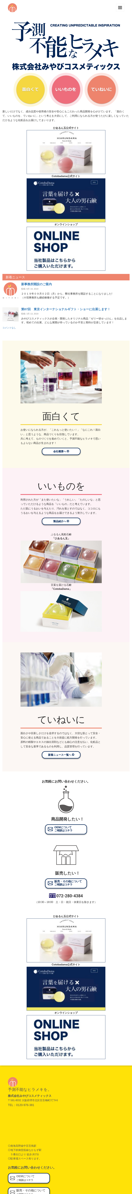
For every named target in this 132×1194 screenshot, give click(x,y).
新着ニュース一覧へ (61, 754)
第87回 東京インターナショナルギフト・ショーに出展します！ (65, 309)
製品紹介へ (61, 521)
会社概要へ (61, 451)
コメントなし (9, 327)
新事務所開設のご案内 (36, 284)
